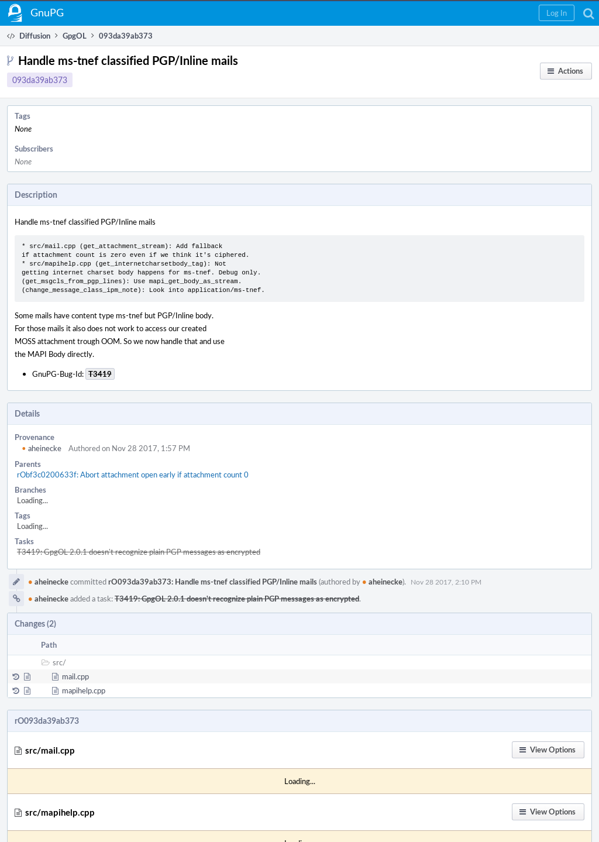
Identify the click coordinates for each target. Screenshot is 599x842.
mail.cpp (75, 676)
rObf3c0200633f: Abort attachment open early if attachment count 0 (133, 474)
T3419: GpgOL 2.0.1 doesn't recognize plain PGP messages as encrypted (138, 552)
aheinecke (41, 448)
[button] (556, 13)
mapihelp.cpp (83, 690)
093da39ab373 (39, 79)
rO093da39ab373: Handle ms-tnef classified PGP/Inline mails (212, 581)
